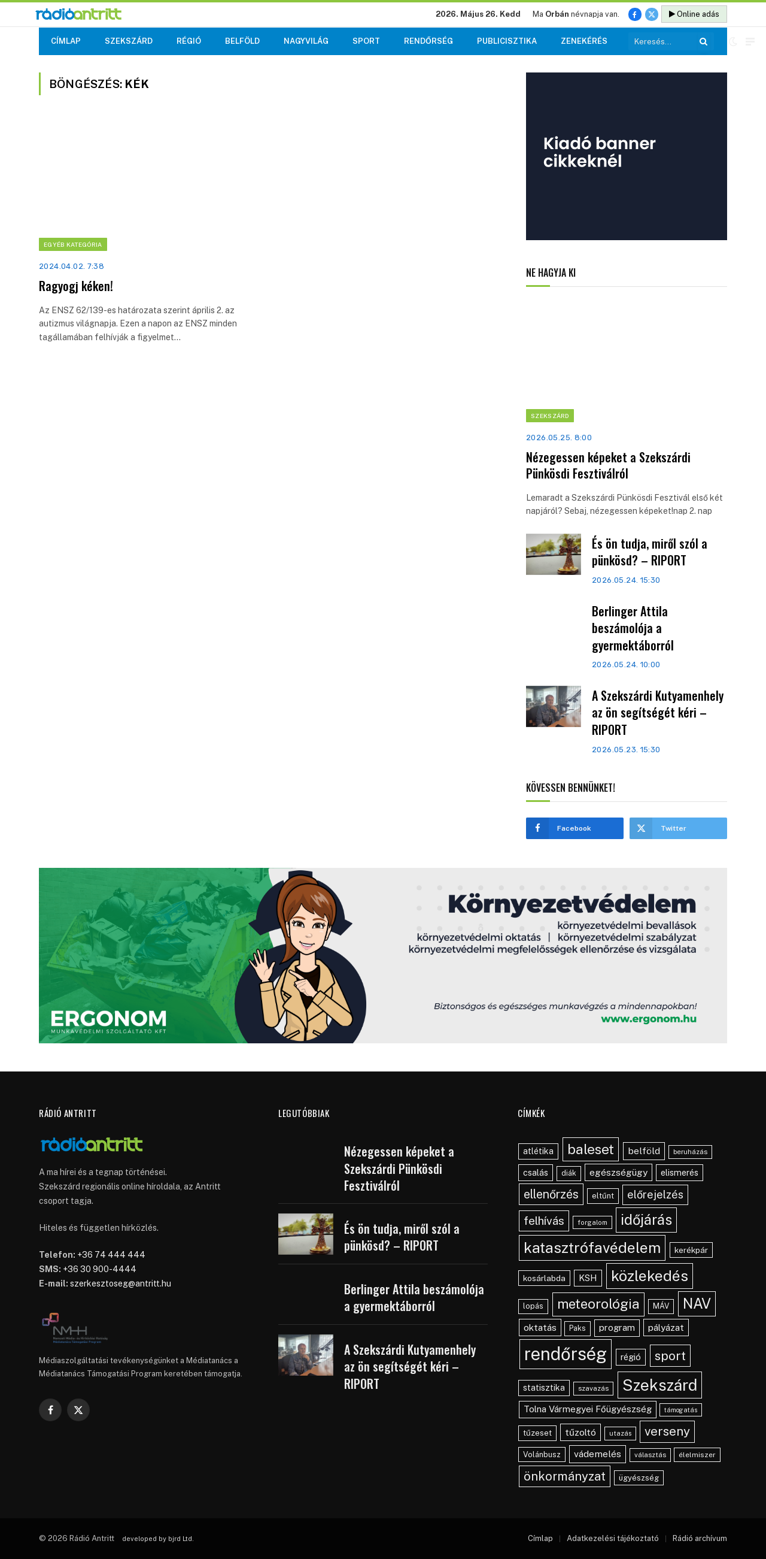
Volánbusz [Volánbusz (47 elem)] (542, 1454)
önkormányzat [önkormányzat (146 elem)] (565, 1476)
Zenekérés (584, 41)
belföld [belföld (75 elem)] (644, 1151)
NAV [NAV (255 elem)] (697, 1303)
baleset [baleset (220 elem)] (590, 1149)
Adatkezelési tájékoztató (613, 1538)
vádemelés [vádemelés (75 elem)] (597, 1454)
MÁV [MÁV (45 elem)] (661, 1305)
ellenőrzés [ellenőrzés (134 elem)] (551, 1194)
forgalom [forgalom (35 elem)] (592, 1222)
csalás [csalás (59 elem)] (535, 1172)
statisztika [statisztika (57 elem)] (544, 1387)
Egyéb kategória (73, 244)
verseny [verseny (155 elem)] (667, 1431)
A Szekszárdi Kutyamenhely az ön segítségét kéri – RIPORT (658, 712)
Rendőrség (428, 41)
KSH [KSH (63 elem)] (588, 1278)
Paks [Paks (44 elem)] (577, 1328)
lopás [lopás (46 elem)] (533, 1305)
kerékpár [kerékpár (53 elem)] (691, 1250)
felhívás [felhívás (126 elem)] (544, 1220)
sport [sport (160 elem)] (670, 1355)
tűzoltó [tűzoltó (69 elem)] (580, 1432)
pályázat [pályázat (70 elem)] (666, 1327)
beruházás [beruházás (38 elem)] (690, 1152)
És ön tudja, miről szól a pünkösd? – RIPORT (649, 552)
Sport (366, 41)
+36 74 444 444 (111, 1255)
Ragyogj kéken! (76, 286)
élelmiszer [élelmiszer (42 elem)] (697, 1455)
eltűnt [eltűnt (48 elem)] (603, 1195)
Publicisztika (507, 41)
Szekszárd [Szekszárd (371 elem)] (659, 1385)
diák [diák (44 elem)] (568, 1173)
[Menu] (750, 41)
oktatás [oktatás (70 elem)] (540, 1327)
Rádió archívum (700, 1538)
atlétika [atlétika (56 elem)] (538, 1151)
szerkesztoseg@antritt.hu (120, 1283)
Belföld (242, 41)
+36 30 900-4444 (99, 1269)
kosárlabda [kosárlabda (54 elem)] (544, 1278)
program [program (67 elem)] (617, 1327)
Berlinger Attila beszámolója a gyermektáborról (633, 628)
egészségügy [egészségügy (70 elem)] (618, 1172)
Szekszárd (129, 41)
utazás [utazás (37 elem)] (620, 1433)
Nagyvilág (306, 41)
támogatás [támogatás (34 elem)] (680, 1409)
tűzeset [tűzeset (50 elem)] (537, 1432)
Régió (189, 41)
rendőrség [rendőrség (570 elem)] (565, 1353)
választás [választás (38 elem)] (650, 1455)
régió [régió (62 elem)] (631, 1357)
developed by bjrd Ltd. (158, 1538)
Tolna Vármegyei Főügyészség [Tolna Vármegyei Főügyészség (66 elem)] (588, 1409)
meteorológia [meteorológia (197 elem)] (598, 1304)
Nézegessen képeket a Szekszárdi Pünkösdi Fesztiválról (608, 465)
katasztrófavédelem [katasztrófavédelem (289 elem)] (592, 1248)
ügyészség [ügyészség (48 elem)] (639, 1477)
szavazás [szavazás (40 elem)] (593, 1388)
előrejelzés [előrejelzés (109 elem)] (655, 1194)
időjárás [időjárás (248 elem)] (646, 1219)
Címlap (66, 41)
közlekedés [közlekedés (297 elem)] (649, 1276)
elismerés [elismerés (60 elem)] (679, 1172)
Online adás (694, 14)
